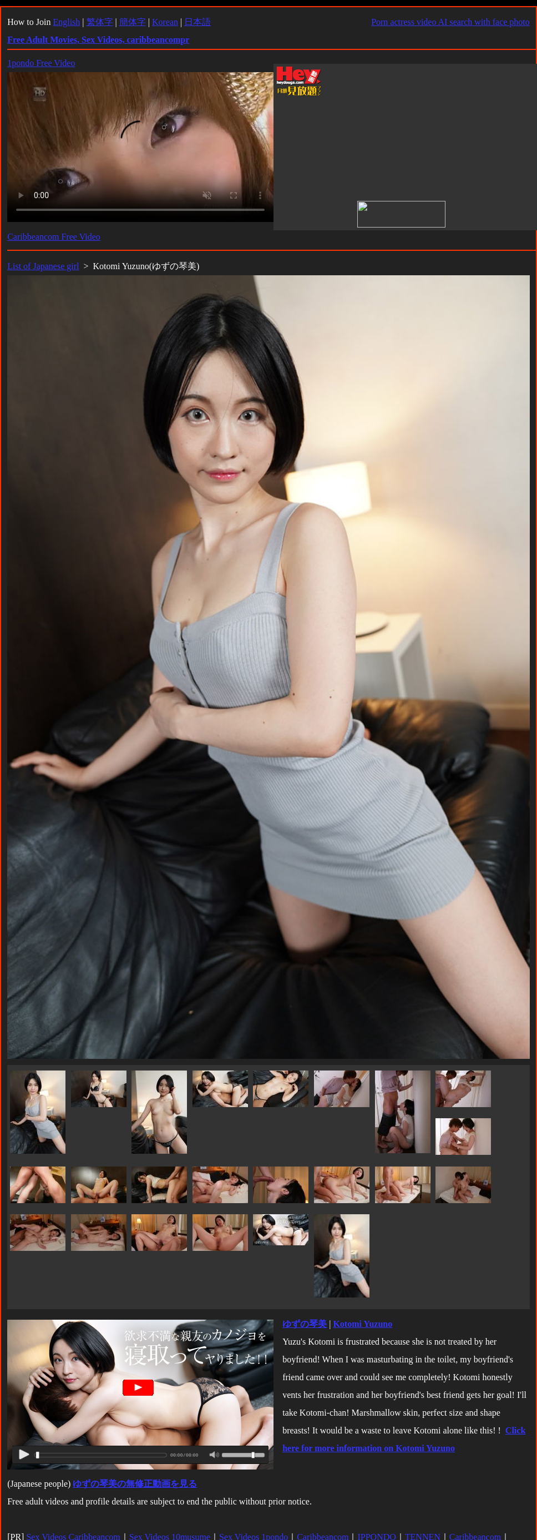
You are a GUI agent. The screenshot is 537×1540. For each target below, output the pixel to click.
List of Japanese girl (43, 266)
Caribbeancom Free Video (53, 236)
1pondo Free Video (41, 63)
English (66, 22)
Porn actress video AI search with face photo (450, 22)
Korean (165, 22)
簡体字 (132, 22)
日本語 (197, 22)
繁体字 (100, 22)
